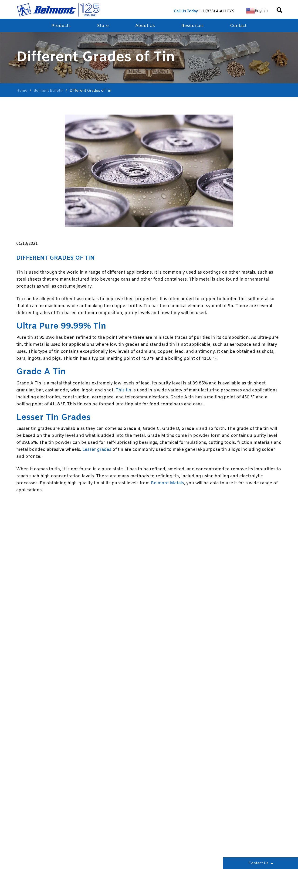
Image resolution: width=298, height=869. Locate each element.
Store (103, 26)
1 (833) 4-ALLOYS (218, 11)
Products (61, 26)
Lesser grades (96, 449)
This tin (123, 390)
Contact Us (258, 863)
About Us (145, 26)
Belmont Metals (167, 483)
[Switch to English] (257, 11)
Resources (192, 26)
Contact (238, 26)
